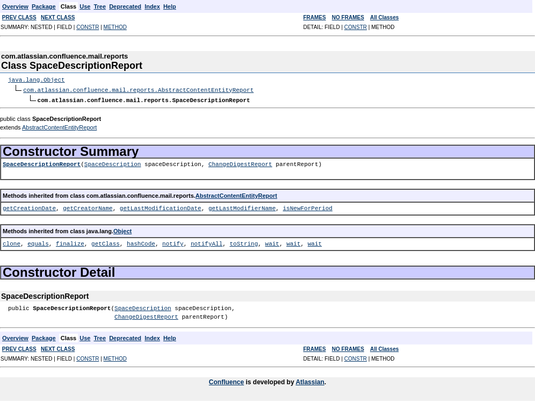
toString (243, 243)
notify (173, 243)
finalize (70, 243)
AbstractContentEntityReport (59, 126)
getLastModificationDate (160, 207)
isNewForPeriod (307, 207)
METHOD (115, 27)
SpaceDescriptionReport (42, 163)
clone (11, 243)
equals (38, 243)
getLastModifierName (242, 207)
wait (272, 243)
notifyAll (206, 243)
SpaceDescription (112, 163)
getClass (105, 243)
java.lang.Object (36, 80)
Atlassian (309, 381)
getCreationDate (29, 207)
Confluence (226, 381)
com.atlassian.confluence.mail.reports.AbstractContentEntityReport (138, 89)
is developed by (269, 381)
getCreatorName (87, 207)
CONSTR (87, 27)
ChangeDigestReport (240, 163)
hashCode (141, 243)
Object (122, 230)
